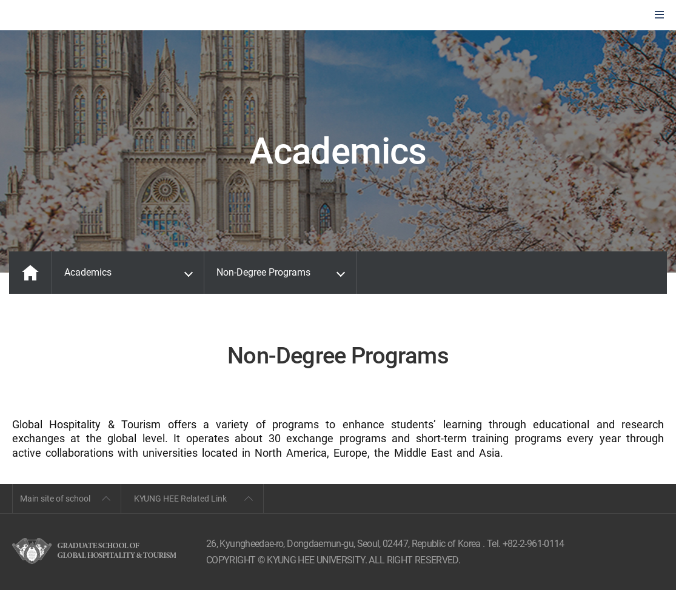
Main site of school (55, 498)
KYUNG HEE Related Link (180, 498)
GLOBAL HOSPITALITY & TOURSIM (73, 16)
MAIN (30, 272)
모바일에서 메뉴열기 (659, 15)
